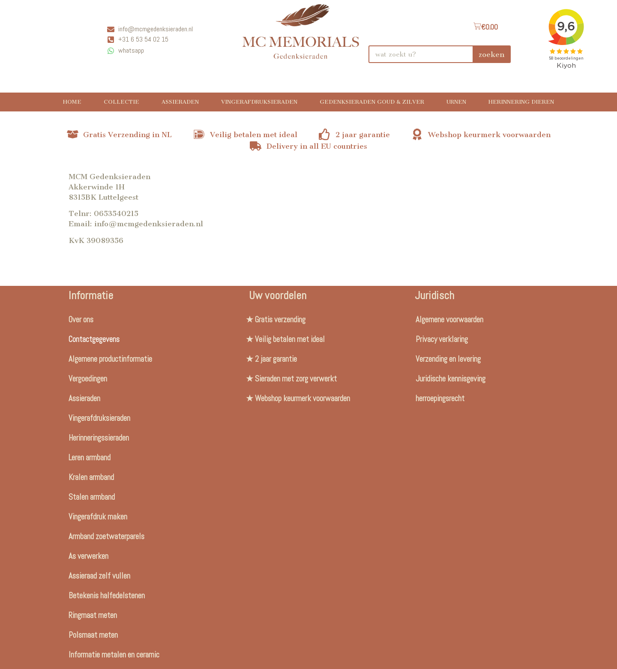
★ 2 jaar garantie (271, 359)
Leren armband (90, 457)
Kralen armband (91, 477)
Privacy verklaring (442, 339)
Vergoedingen (88, 378)
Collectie (121, 102)
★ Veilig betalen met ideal (285, 339)
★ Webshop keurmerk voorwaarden (298, 398)
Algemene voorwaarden (449, 319)
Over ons (81, 319)
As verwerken (88, 556)
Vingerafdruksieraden (259, 102)
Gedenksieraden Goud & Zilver (372, 102)
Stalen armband (92, 497)
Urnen (456, 102)
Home (72, 102)
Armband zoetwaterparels (106, 536)
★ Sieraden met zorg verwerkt (291, 378)
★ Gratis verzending (276, 319)
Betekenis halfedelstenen (107, 595)
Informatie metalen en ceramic (114, 654)
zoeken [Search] (491, 54)
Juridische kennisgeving (450, 378)
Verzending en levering (448, 359)
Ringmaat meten (93, 615)
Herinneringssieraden (99, 437)
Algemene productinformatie (110, 359)
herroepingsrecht (440, 398)
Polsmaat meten (93, 635)
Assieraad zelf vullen (99, 575)
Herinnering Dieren (521, 102)
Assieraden (180, 102)
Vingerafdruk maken (98, 516)
